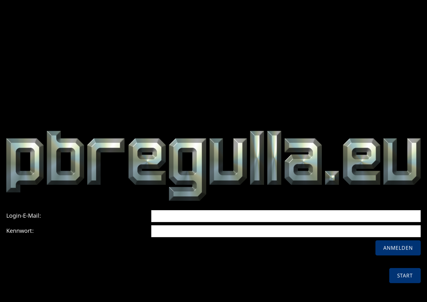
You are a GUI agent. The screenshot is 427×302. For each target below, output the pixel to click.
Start (405, 275)
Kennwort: (20, 230)
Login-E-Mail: (23, 215)
